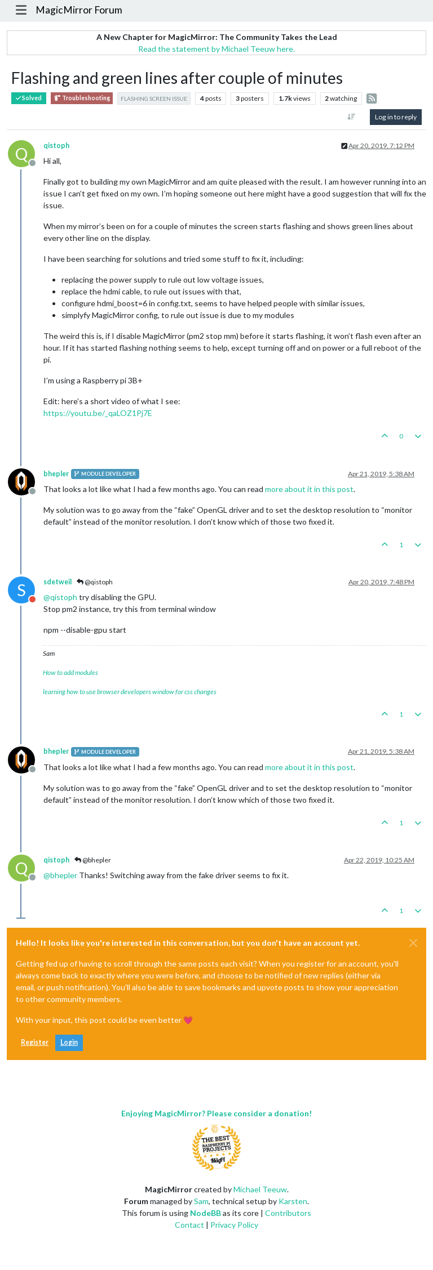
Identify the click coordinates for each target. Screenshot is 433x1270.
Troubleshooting (82, 98)
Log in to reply (396, 117)
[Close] (413, 943)
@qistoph (95, 582)
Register (34, 1042)
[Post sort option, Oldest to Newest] (351, 117)
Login (69, 1042)
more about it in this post (309, 489)
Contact (189, 1224)
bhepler (56, 473)
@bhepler (92, 860)
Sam (201, 1201)
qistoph (56, 145)
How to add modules (70, 672)
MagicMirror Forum (79, 10)
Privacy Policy (234, 1224)
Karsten (293, 1201)
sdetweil (57, 582)
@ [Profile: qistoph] (60, 597)
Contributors (288, 1213)
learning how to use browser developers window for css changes (129, 691)
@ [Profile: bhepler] (60, 875)
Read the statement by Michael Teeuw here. (216, 48)
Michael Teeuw (260, 1189)
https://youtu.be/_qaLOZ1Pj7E (97, 413)
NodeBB (205, 1213)
